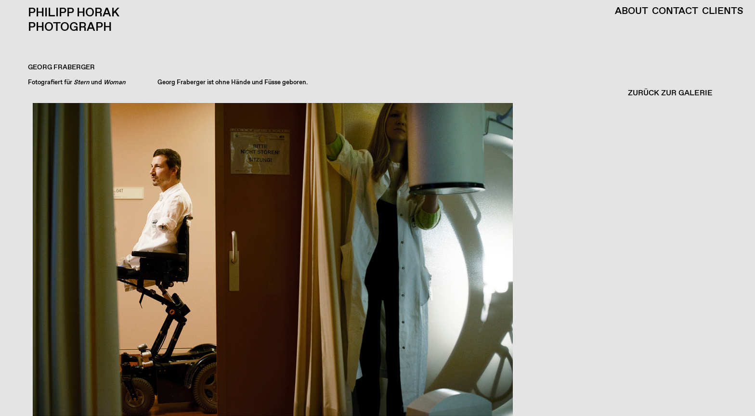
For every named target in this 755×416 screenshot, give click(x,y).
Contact (675, 11)
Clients (722, 11)
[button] (375, 259)
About (631, 11)
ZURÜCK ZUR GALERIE (670, 93)
